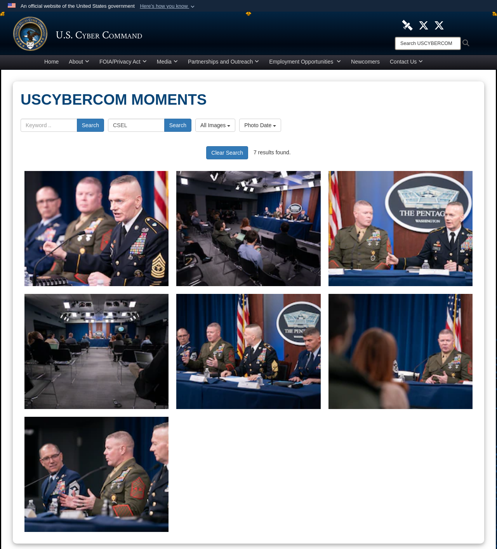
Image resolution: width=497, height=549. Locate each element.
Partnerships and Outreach (223, 63)
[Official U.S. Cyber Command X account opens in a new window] (424, 25)
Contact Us (406, 63)
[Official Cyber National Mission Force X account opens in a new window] (439, 25)
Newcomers (365, 63)
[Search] (428, 43)
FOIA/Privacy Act (123, 63)
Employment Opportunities (305, 63)
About (79, 63)
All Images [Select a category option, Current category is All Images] (215, 127)
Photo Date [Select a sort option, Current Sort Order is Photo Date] (260, 127)
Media (167, 63)
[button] (168, 6)
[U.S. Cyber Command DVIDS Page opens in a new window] (407, 25)
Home (51, 63)
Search (90, 127)
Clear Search (227, 155)
